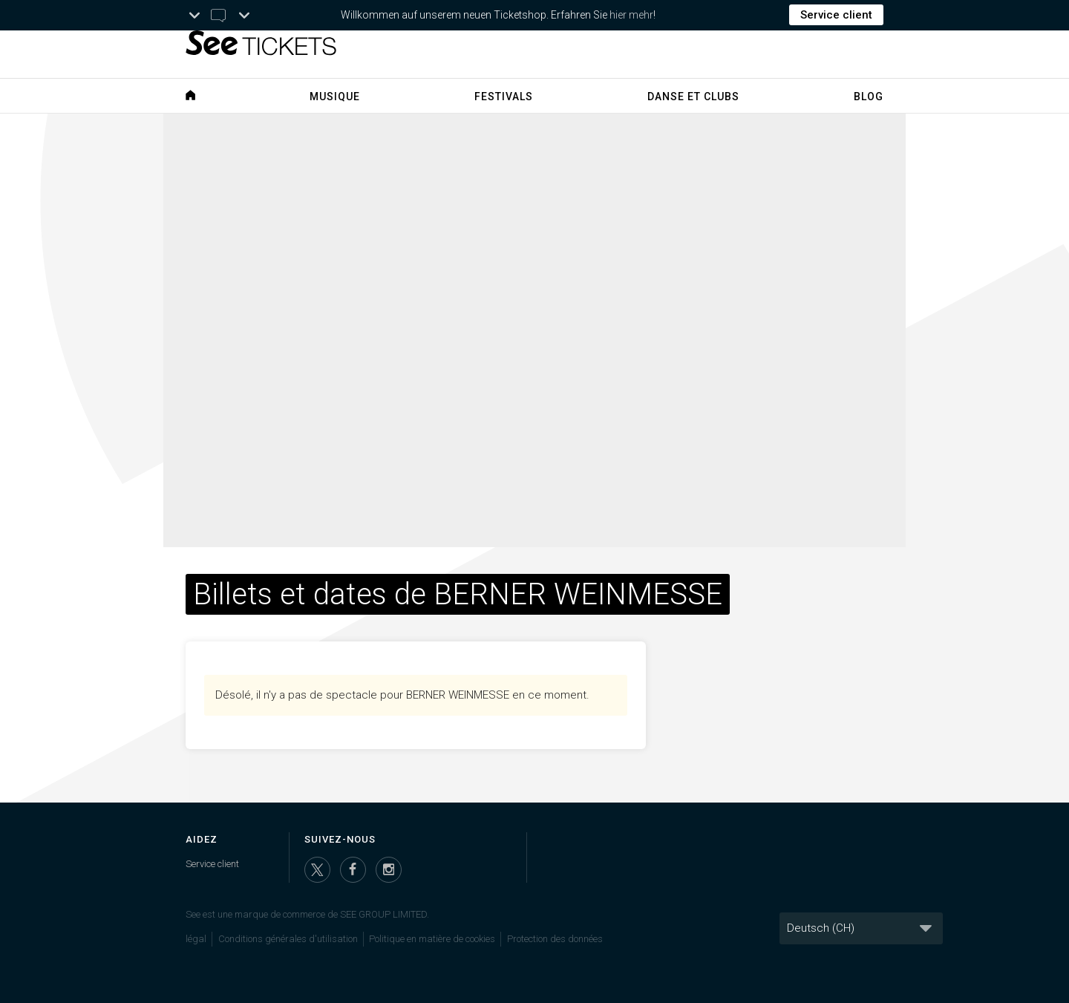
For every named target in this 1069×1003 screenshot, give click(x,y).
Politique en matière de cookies (432, 938)
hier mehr (631, 15)
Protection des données (555, 938)
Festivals (503, 96)
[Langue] (861, 928)
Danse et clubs (693, 96)
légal (196, 938)
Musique (335, 96)
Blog (868, 96)
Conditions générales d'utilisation (288, 938)
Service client (836, 15)
